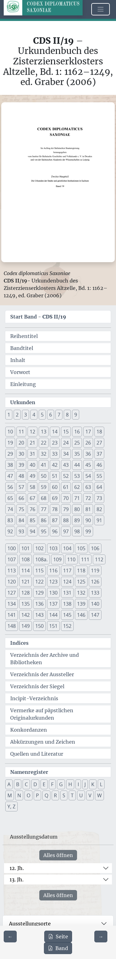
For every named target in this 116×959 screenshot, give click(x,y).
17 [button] (88, 431)
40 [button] (32, 464)
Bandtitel (21, 348)
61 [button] (66, 487)
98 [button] (77, 531)
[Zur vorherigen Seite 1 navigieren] (10, 936)
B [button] (17, 784)
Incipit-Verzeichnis (34, 698)
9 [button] (75, 414)
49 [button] (32, 476)
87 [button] (55, 520)
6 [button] (50, 414)
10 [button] (10, 431)
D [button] (35, 784)
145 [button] (67, 615)
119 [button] (95, 570)
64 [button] (99, 487)
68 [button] (43, 498)
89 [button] (77, 520)
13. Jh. (17, 879)
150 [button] (39, 626)
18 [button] (99, 431)
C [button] (26, 784)
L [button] (101, 784)
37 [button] (99, 453)
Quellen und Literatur (36, 754)
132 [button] (81, 592)
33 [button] (55, 453)
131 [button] (67, 592)
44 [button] (77, 464)
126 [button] (95, 581)
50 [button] (43, 476)
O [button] (28, 795)
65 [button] (10, 498)
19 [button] (10, 442)
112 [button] (99, 559)
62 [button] (77, 487)
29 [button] (10, 453)
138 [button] (67, 603)
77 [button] (43, 509)
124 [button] (67, 581)
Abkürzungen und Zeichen (42, 742)
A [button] (9, 784)
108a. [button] (41, 559)
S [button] (63, 795)
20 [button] (21, 442)
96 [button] (55, 531)
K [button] (92, 784)
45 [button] (88, 464)
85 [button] (32, 520)
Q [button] (46, 795)
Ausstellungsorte (30, 923)
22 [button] (43, 442)
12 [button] (32, 431)
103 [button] (53, 548)
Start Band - (38, 317)
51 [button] (55, 476)
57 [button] (21, 487)
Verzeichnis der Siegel (37, 686)
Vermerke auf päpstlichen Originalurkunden (41, 714)
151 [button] (53, 626)
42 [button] (55, 464)
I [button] (78, 784)
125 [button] (81, 581)
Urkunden (22, 402)
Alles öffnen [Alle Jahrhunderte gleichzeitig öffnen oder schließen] (58, 855)
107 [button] (11, 559)
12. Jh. (17, 868)
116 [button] (53, 570)
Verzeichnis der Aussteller (42, 674)
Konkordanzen (28, 730)
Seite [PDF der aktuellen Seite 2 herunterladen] (58, 936)
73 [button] (99, 498)
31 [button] (32, 453)
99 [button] (88, 531)
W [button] (99, 795)
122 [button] (39, 581)
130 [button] (53, 592)
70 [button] (66, 498)
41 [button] (43, 464)
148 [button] (11, 626)
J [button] (85, 784)
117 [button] (67, 570)
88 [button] (66, 520)
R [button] (55, 795)
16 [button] (77, 431)
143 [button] (39, 615)
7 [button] (59, 414)
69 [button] (55, 498)
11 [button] (21, 431)
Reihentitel (24, 336)
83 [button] (10, 520)
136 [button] (39, 603)
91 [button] (99, 520)
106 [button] (95, 548)
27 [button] (99, 442)
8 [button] (67, 414)
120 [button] (11, 581)
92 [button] (10, 531)
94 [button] (32, 531)
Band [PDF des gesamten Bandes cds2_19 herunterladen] (58, 948)
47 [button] (10, 476)
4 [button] (33, 414)
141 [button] (11, 615)
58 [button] (32, 487)
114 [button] (25, 570)
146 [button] (81, 615)
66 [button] (21, 498)
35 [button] (77, 453)
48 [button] (21, 476)
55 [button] (99, 476)
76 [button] (32, 509)
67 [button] (32, 498)
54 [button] (88, 476)
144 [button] (53, 615)
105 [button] (81, 548)
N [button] (19, 795)
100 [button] (11, 548)
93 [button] (21, 531)
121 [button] (25, 581)
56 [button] (10, 487)
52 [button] (66, 476)
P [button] (37, 795)
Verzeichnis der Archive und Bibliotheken (44, 658)
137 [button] (53, 603)
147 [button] (95, 615)
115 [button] (39, 570)
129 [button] (39, 592)
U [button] (81, 795)
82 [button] (99, 509)
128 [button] (25, 592)
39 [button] (21, 464)
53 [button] (77, 476)
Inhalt (17, 360)
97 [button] (66, 531)
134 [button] (11, 603)
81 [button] (88, 509)
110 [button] (71, 559)
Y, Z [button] (11, 806)
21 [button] (32, 442)
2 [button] (17, 414)
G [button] (61, 784)
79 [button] (66, 509)
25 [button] (77, 442)
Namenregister (29, 772)
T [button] (72, 795)
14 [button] (55, 431)
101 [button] (25, 548)
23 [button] (55, 442)
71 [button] (77, 498)
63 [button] (88, 487)
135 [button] (25, 603)
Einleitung (23, 384)
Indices (19, 643)
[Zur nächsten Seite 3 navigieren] (100, 936)
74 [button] (10, 509)
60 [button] (55, 487)
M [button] (9, 795)
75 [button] (21, 509)
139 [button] (81, 603)
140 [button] (95, 603)
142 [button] (25, 615)
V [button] (90, 795)
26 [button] (88, 442)
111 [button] (85, 559)
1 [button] (8, 414)
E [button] (44, 784)
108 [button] (25, 559)
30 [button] (21, 453)
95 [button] (43, 531)
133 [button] (95, 592)
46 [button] (99, 464)
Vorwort (20, 372)
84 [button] (21, 520)
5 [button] (42, 414)
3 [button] (25, 414)
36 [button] (88, 453)
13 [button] (43, 431)
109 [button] (57, 559)
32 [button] (43, 453)
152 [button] (67, 626)
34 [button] (66, 453)
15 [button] (66, 431)
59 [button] (43, 487)
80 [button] (77, 509)
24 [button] (66, 442)
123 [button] (53, 581)
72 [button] (88, 498)
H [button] (70, 784)
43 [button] (66, 464)
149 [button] (25, 626)
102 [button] (39, 548)
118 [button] (81, 570)
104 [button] (67, 548)
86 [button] (43, 520)
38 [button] (10, 464)
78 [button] (55, 509)
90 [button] (88, 520)
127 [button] (11, 592)
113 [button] (11, 570)
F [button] (52, 784)
